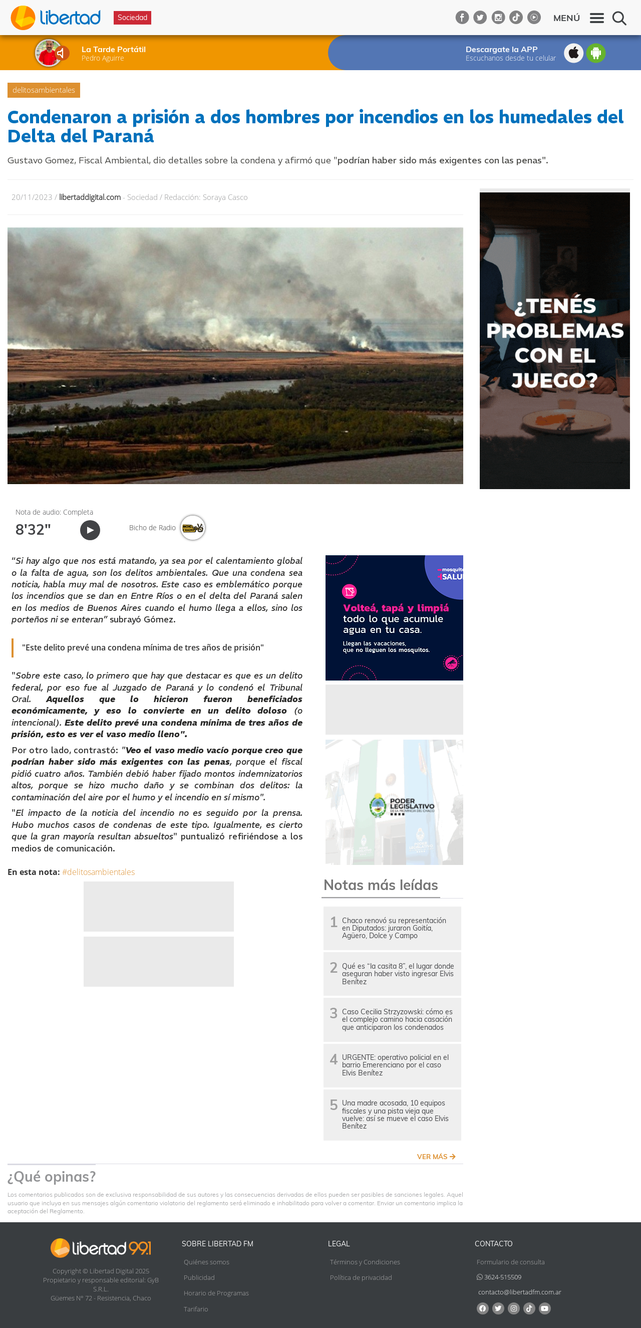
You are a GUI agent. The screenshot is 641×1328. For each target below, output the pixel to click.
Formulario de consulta (511, 1261)
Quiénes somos (206, 1261)
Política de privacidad (361, 1277)
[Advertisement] (159, 906)
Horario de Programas (216, 1292)
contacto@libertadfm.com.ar (519, 1291)
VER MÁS (436, 1157)
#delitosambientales (98, 871)
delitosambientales (44, 90)
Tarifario (196, 1308)
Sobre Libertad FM (217, 1243)
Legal (339, 1243)
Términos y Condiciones (365, 1261)
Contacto (494, 1243)
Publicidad (199, 1277)
